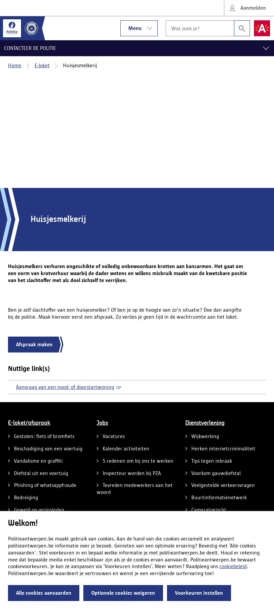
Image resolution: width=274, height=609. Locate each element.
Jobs (102, 423)
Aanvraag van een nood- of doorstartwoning (68, 387)
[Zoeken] (242, 28)
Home (14, 65)
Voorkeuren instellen (199, 593)
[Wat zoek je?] (200, 28)
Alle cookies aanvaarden (43, 593)
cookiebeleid (233, 566)
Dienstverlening (205, 423)
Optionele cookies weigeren (123, 593)
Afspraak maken (34, 344)
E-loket (42, 65)
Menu (143, 28)
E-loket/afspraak (29, 423)
